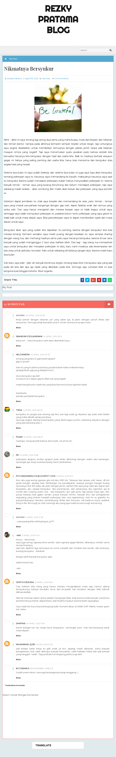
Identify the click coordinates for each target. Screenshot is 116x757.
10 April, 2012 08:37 (33, 437)
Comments (61, 78)
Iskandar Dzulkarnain (29, 336)
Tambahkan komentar (15, 685)
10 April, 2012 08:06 (33, 410)
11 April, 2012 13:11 (64, 476)
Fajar (19, 437)
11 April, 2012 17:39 (34, 517)
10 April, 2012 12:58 (29, 455)
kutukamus (22, 668)
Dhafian (20, 623)
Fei (17, 455)
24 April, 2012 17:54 (35, 623)
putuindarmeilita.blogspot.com (35, 476)
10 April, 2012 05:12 (52, 336)
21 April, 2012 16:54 (44, 582)
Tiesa (19, 410)
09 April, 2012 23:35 (35, 315)
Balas (18, 328)
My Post (13, 59)
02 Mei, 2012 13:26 (44, 644)
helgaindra (23, 354)
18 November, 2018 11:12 (41, 668)
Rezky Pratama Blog (58, 19)
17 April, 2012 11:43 (30, 535)
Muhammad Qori (25, 644)
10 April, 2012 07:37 (40, 354)
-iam (18, 535)
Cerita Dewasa (25, 582)
